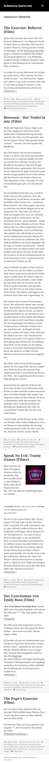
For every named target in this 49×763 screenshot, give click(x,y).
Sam (26, 171)
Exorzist (22, 747)
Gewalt (24, 582)
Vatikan (6, 751)
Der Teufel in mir (18, 442)
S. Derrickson (25, 687)
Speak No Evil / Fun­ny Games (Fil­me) (22, 457)
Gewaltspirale (32, 582)
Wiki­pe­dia (9, 618)
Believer (15, 101)
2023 (38, 99)
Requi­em (17, 656)
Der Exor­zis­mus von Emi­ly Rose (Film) (21, 598)
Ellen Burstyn (40, 101)
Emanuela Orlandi (26, 744)
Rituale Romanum (10, 749)
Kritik (36, 444)
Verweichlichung (37, 585)
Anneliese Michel (14, 685)
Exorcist (7, 747)
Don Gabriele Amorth (11, 744)
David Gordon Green (26, 101)
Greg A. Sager (29, 444)
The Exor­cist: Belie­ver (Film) (23, 29)
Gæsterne (7, 582)
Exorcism (36, 442)
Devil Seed (28, 442)
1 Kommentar (11, 587)
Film (35, 440)
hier (39, 649)
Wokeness (33, 106)
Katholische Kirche (27, 104)
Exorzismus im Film (26, 99)
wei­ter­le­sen (10, 91)
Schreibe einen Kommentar (16, 108)
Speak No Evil (25, 585)
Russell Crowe (22, 749)
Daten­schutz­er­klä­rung (12, 757)
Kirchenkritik (38, 104)
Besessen (7, 442)
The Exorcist (24, 106)
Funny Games (39, 580)
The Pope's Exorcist (35, 749)
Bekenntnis (8, 101)
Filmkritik (16, 104)
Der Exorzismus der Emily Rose (32, 685)
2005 (5, 685)
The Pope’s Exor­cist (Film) (21, 700)
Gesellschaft (16, 582)
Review (41, 444)
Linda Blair (7, 106)
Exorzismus (8, 104)
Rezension (15, 106)
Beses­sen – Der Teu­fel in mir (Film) (24, 119)
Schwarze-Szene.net (18, 6)
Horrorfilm (7, 585)
